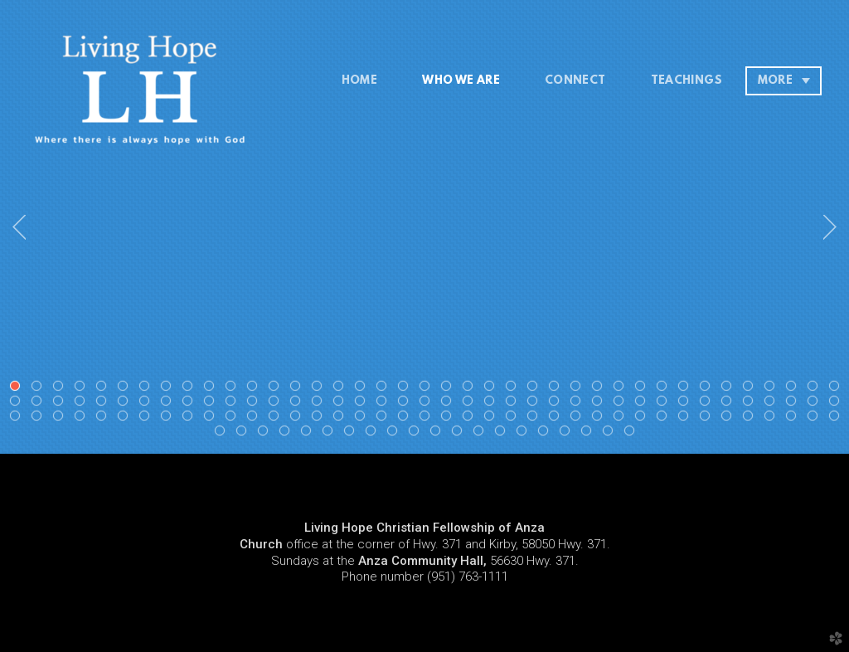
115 (794, 419)
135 (589, 434)
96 (384, 419)
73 (729, 404)
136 (611, 434)
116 (816, 419)
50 (234, 404)
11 (234, 389)
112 (729, 419)
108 (643, 419)
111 (708, 419)
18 (384, 389)
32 (686, 389)
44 (104, 404)
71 (686, 404)
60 (449, 404)
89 (234, 419)
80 (40, 419)
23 (492, 389)
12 (255, 389)
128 (438, 434)
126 (395, 434)
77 (816, 404)
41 (40, 404)
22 (471, 389)
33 (708, 389)
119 (244, 434)
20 (428, 389)
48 (190, 404)
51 (255, 404)
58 (406, 404)
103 (535, 419)
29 (622, 389)
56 (363, 404)
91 (277, 419)
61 (471, 404)
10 (212, 389)
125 (374, 434)
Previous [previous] (19, 227)
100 (471, 419)
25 (535, 389)
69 (643, 404)
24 (514, 389)
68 (622, 404)
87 (190, 419)
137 (632, 434)
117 (837, 419)
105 (578, 419)
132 (525, 434)
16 (341, 389)
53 (298, 404)
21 (449, 389)
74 (751, 404)
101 (492, 419)
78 (837, 404)
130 (481, 434)
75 (772, 404)
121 (287, 434)
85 (147, 419)
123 (331, 434)
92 (298, 419)
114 (772, 419)
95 (363, 419)
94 (341, 419)
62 (492, 404)
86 (169, 419)
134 (568, 434)
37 (794, 389)
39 (837, 389)
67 (600, 404)
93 (320, 419)
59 (428, 404)
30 (643, 389)
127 (417, 434)
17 (363, 389)
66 (578, 404)
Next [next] (830, 227)
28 (600, 389)
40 (18, 404)
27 (578, 389)
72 (708, 404)
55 (341, 404)
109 (665, 419)
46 (147, 404)
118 (223, 434)
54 (320, 404)
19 (406, 389)
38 (816, 389)
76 (794, 404)
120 (266, 434)
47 (169, 404)
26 (557, 389)
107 (622, 419)
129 (460, 434)
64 (535, 404)
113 (751, 419)
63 (514, 404)
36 (772, 389)
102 (514, 419)
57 (384, 404)
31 (665, 389)
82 (83, 419)
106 (600, 419)
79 (18, 419)
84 (126, 419)
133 (546, 434)
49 (212, 404)
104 (557, 419)
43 (83, 404)
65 (557, 404)
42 (61, 404)
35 (751, 389)
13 (277, 389)
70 (665, 404)
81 (61, 419)
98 (428, 419)
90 (255, 419)
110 (686, 419)
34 (729, 389)
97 (406, 419)
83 (104, 419)
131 (503, 434)
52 (277, 404)
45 (126, 404)
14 (298, 389)
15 (320, 389)
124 (352, 434)
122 (309, 434)
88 (212, 419)
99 (449, 419)
